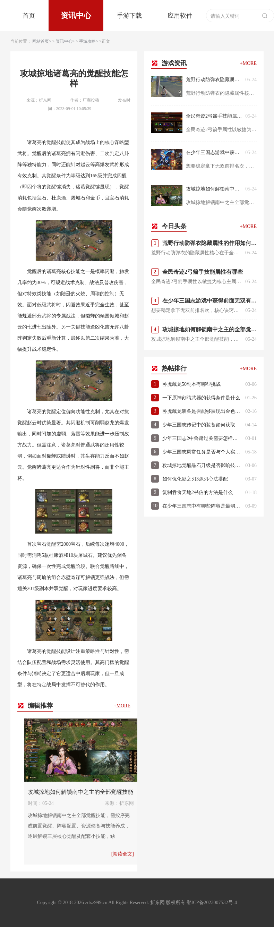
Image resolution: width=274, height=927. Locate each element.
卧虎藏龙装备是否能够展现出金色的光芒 (202, 411)
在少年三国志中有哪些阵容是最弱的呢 (202, 506)
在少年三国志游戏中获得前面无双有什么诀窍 (214, 152)
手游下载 (129, 15)
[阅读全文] (122, 854)
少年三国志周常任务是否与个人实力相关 (202, 451)
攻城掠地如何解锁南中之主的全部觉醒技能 (80, 792)
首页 (29, 15)
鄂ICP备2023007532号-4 (212, 902)
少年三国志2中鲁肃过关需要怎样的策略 (202, 438)
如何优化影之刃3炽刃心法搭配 (195, 479)
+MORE (122, 705)
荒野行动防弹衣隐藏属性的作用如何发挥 (214, 79)
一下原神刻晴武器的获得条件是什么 (201, 397)
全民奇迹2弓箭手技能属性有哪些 (214, 116)
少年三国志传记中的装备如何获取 (198, 424)
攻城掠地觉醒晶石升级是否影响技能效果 (202, 465)
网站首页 (40, 41)
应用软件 (180, 15)
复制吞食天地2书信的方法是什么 (197, 492)
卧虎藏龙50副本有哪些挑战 (191, 384)
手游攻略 (87, 41)
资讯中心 (76, 15)
